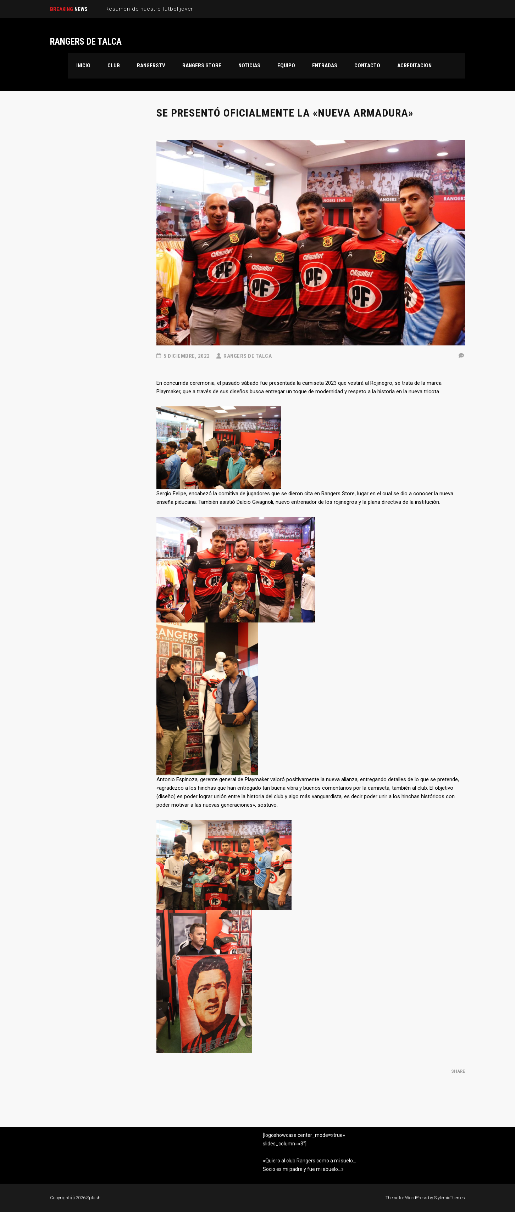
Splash (93, 1197)
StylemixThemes (449, 1197)
